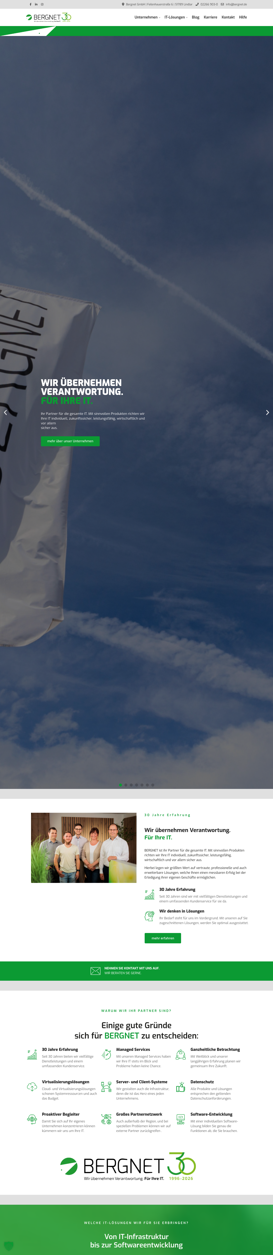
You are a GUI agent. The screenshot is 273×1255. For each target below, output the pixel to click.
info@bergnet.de (234, 4)
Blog (195, 17)
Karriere (210, 17)
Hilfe (243, 17)
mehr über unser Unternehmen (70, 441)
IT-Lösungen (175, 17)
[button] (5, 412)
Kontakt (228, 17)
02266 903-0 (207, 4)
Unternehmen (146, 17)
